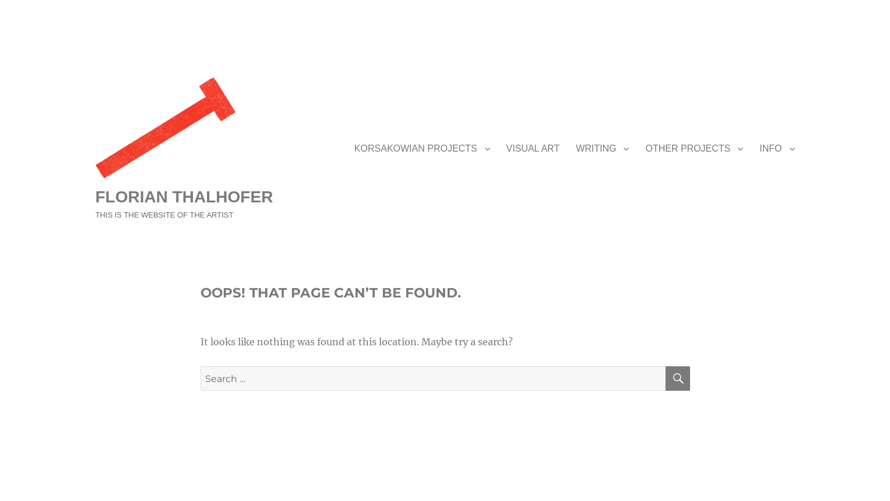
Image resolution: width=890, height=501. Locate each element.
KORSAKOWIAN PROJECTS (415, 148)
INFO (770, 148)
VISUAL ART (533, 148)
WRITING (596, 148)
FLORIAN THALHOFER (184, 197)
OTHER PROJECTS (687, 148)
